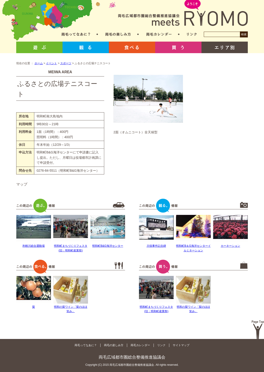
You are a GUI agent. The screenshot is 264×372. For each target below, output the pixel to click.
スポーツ (65, 63)
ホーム (39, 63)
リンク (192, 34)
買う (178, 47)
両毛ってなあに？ (75, 34)
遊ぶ (39, 47)
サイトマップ (181, 345)
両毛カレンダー (159, 34)
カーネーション (230, 245)
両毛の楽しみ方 (118, 34)
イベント (51, 63)
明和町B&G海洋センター (107, 245)
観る (86, 47)
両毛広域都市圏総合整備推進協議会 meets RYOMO (183, 13)
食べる (132, 47)
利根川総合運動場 (33, 245)
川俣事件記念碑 (156, 245)
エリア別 (224, 47)
